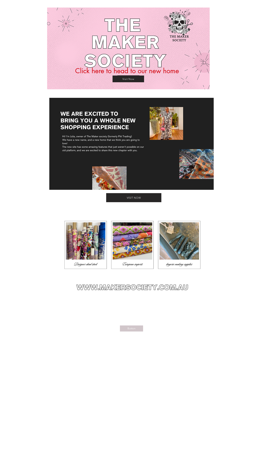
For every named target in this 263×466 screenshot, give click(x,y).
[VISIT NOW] (133, 197)
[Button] (131, 328)
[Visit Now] (128, 79)
